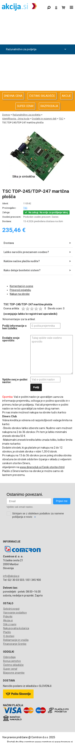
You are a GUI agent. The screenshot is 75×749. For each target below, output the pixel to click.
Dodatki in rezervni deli (44, 118)
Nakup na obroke (20, 293)
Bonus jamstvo (12, 661)
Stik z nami (9, 624)
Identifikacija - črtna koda (15, 118)
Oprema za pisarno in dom (36, 79)
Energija (36, 69)
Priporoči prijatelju (20, 290)
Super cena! (10, 668)
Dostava (9, 242)
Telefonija (36, 89)
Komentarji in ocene (21, 286)
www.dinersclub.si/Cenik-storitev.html (42, 467)
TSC (61, 118)
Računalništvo (36, 39)
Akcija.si (8, 620)
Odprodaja (36, 30)
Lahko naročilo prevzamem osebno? (26, 252)
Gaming (36, 20)
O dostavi (8, 636)
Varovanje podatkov (15, 612)
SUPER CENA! (25, 106)
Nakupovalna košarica (16, 628)
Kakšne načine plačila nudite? (22, 261)
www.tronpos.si (64, 741)
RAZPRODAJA (49, 106)
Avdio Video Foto (36, 59)
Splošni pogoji (11, 608)
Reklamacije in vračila (15, 639)
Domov (6, 114)
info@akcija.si (11, 575)
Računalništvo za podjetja (36, 49)
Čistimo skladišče (13, 664)
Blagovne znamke (14, 672)
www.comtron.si (44, 741)
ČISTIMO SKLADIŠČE (42, 95)
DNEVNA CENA (13, 95)
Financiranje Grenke (14, 643)
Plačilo (7, 632)
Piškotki (7, 616)
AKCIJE (66, 95)
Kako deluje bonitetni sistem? (22, 270)
